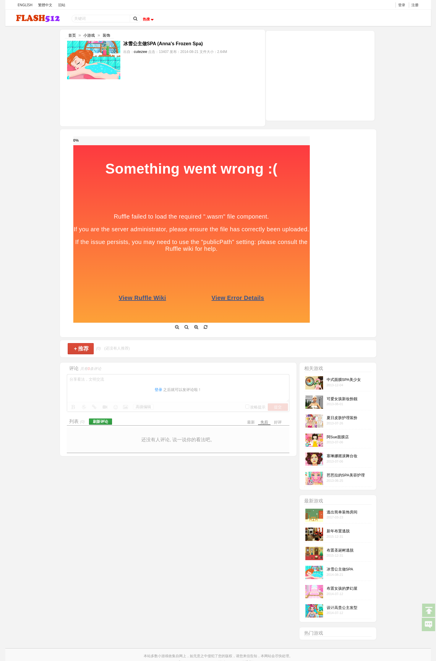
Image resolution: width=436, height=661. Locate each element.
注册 (415, 4)
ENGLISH (25, 4)
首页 (72, 35)
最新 (251, 422)
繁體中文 (45, 4)
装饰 (106, 35)
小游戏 (89, 35)
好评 (278, 422)
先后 (264, 422)
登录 (401, 4)
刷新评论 (100, 421)
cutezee (141, 51)
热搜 (149, 19)
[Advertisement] (320, 75)
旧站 (61, 4)
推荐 (81, 349)
